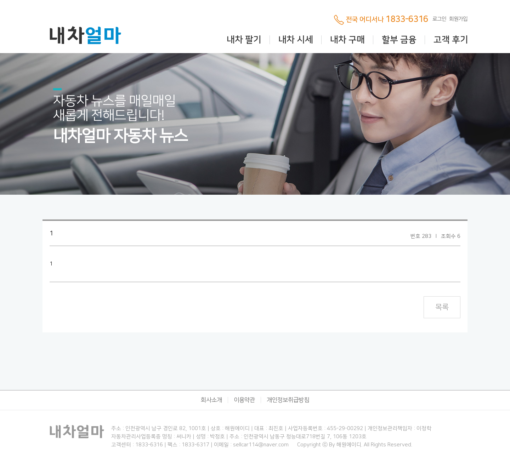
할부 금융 (399, 39)
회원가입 (458, 19)
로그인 (439, 19)
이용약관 (244, 400)
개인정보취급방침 (288, 400)
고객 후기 (451, 39)
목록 (442, 307)
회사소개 (211, 400)
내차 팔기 (244, 39)
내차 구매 (347, 39)
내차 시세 (295, 39)
